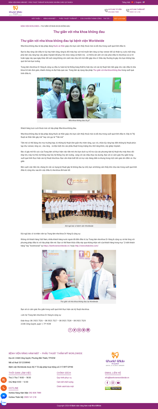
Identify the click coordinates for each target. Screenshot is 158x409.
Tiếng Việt (127, 2)
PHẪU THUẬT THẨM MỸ (69, 18)
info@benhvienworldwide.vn (117, 377)
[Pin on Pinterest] (83, 330)
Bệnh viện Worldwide (30, 26)
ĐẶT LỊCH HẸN (119, 19)
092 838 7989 (113, 12)
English (140, 2)
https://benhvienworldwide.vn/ (57, 246)
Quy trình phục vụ (64, 377)
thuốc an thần (59, 46)
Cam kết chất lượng (65, 382)
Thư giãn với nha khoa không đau (107, 70)
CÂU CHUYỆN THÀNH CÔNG (90, 18)
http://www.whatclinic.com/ (87, 246)
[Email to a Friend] (79, 330)
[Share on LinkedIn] (88, 330)
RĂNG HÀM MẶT (50, 18)
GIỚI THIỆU (37, 18)
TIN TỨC (107, 18)
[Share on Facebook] (70, 330)
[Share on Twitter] (75, 330)
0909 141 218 (135, 12)
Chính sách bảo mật (65, 386)
